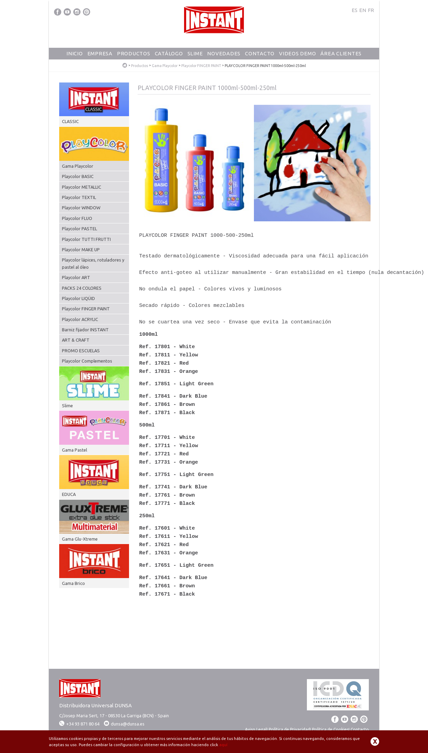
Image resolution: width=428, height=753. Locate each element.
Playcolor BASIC (78, 176)
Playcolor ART (76, 277)
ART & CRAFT (75, 339)
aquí (223, 745)
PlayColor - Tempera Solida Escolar (124, 65)
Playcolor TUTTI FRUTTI (86, 239)
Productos (133, 53)
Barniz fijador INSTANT (85, 329)
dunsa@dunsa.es (128, 723)
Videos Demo (297, 53)
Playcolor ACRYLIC (80, 319)
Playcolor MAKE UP (81, 249)
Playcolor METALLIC (81, 187)
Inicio (74, 53)
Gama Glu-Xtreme (80, 538)
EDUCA (69, 494)
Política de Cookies (330, 729)
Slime (195, 53)
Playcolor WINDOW (81, 207)
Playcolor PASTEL (79, 228)
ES (354, 10)
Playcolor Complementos (87, 360)
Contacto (260, 53)
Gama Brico (73, 583)
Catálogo (169, 53)
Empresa (100, 53)
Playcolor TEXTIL (79, 197)
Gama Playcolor (165, 66)
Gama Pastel (74, 449)
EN (362, 10)
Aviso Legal (256, 729)
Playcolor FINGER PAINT (201, 66)
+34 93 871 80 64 (79, 723)
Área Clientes (341, 53)
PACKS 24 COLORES (81, 288)
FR (371, 10)
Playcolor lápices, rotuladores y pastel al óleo (93, 263)
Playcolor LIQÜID (78, 298)
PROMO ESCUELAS (81, 350)
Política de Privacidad (289, 729)
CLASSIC (70, 121)
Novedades (223, 53)
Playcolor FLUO (77, 218)
